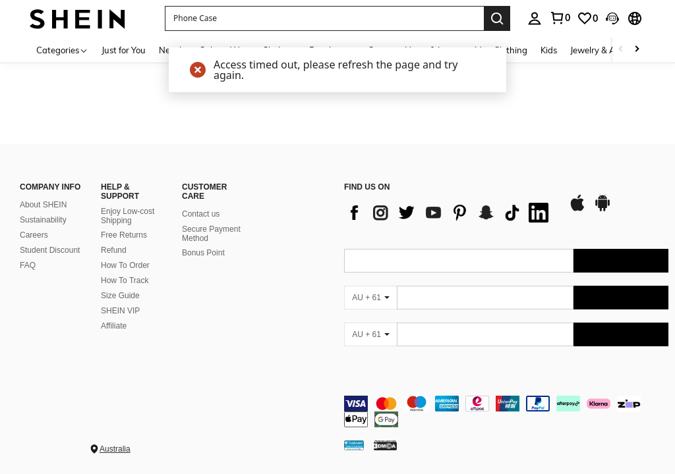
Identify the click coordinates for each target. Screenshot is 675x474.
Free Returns (124, 235)
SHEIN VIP (120, 310)
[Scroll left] (621, 50)
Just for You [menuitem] (124, 50)
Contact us (201, 214)
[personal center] (535, 18)
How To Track (124, 280)
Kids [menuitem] (549, 50)
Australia (115, 449)
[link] (559, 18)
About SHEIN (43, 204)
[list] (449, 213)
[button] (324, 18)
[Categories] (62, 50)
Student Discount (50, 250)
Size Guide (120, 295)
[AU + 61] (370, 297)
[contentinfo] (506, 411)
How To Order (125, 265)
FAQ (28, 265)
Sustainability (43, 219)
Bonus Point (203, 252)
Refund (114, 250)
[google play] (602, 209)
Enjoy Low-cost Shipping (127, 216)
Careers (34, 235)
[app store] (577, 209)
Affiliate (114, 325)
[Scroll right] (636, 50)
